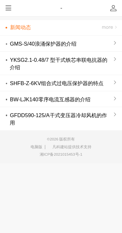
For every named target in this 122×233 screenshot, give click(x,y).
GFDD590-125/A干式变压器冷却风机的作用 (58, 119)
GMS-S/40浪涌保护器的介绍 (43, 44)
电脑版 (36, 147)
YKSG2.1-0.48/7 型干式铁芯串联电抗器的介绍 (58, 63)
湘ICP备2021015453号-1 (61, 154)
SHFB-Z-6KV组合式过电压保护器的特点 (56, 83)
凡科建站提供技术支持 (70, 147)
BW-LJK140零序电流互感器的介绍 (50, 99)
